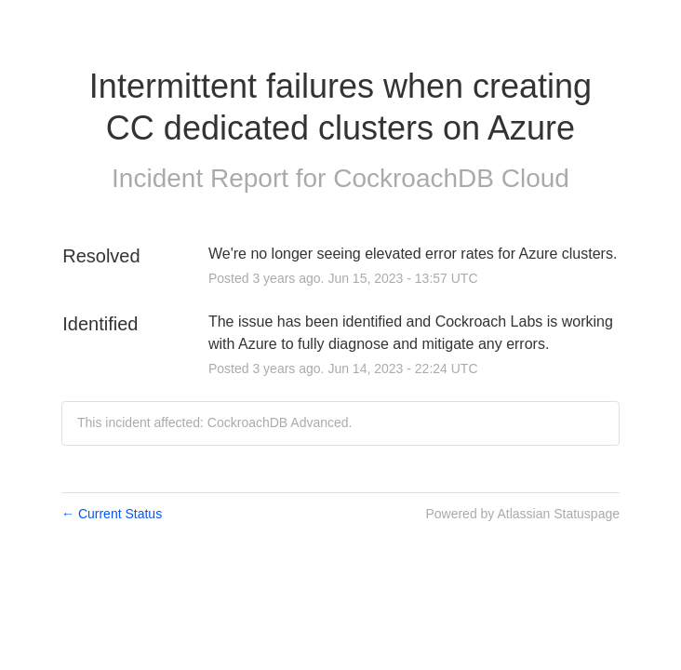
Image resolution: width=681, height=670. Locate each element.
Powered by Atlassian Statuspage (522, 513)
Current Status (111, 513)
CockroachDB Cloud (451, 178)
